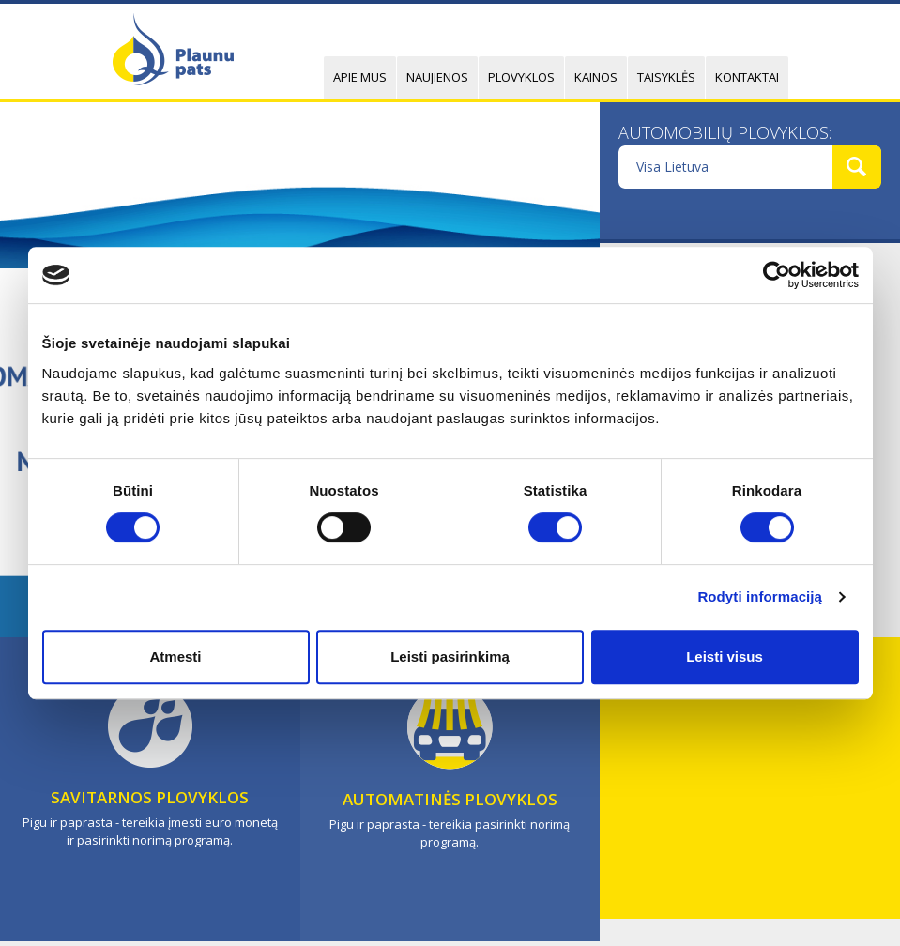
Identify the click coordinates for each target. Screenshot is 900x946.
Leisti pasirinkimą (450, 656)
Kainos (596, 77)
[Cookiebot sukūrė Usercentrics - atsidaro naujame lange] (776, 275)
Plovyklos (521, 77)
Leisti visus (724, 656)
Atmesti (175, 656)
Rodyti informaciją (759, 596)
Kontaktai (747, 77)
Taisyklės (666, 77)
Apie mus (360, 77)
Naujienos (437, 77)
